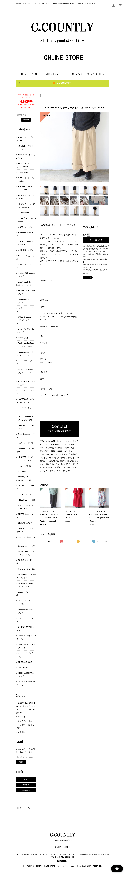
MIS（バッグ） (24, 471)
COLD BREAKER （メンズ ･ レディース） (24, 320)
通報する (85, 273)
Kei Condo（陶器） (26, 443)
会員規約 (21, 732)
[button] (51, 74)
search (26, 120)
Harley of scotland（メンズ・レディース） (24, 372)
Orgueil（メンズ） (25, 494)
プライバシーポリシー (27, 721)
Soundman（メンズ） (27, 546)
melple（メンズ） (25, 466)
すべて (48, 541)
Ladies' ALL (23, 213)
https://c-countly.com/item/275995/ (54, 395)
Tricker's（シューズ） (27, 569)
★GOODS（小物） (26, 250)
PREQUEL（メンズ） (27, 500)
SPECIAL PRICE (25, 662)
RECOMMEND (24, 667)
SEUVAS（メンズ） (26, 523)
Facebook (25, 790)
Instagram (26, 785)
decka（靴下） (24, 338)
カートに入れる (96, 240)
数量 (84, 235)
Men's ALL (23, 172)
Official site (26, 780)
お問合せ (21, 717)
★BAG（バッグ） (25, 227)
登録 (21, 762)
